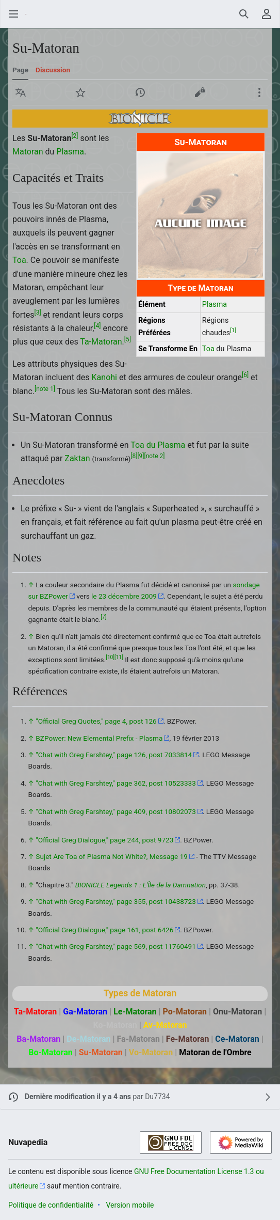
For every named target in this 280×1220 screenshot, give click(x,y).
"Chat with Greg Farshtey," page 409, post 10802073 (116, 811)
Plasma (214, 304)
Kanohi (104, 377)
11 (118, 657)
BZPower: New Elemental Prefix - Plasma (99, 738)
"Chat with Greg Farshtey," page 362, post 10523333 (116, 783)
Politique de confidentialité (50, 1205)
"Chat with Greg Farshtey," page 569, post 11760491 (116, 946)
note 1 (45, 388)
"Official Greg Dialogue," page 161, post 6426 (104, 930)
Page (20, 70)
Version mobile (130, 1205)
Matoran (27, 152)
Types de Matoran (140, 993)
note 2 (154, 456)
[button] (20, 92)
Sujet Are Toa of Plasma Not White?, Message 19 (112, 856)
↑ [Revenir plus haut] (31, 585)
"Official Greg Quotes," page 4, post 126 (96, 721)
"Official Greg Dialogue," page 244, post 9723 (104, 840)
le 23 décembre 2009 (124, 596)
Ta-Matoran (101, 342)
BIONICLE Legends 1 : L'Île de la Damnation (140, 885)
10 (110, 657)
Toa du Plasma (157, 445)
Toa (208, 349)
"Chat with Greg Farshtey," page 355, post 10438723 (116, 901)
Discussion (53, 70)
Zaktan (77, 458)
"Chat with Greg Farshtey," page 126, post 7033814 (114, 754)
